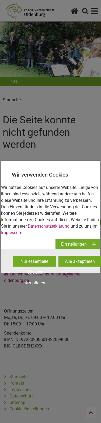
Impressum (11, 232)
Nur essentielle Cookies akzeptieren (34, 263)
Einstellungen (74, 244)
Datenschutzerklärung (48, 226)
